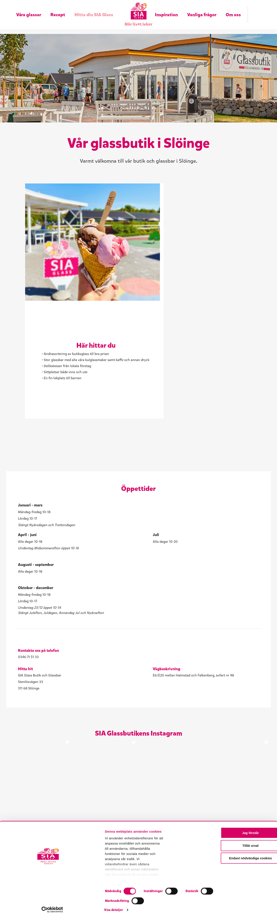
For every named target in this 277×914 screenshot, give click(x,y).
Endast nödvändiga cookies (240, 882)
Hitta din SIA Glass (93, 9)
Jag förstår (240, 857)
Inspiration (166, 9)
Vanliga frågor (201, 9)
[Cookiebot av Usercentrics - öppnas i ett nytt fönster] (28, 905)
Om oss (233, 9)
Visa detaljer (233, 905)
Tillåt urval (241, 870)
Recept (57, 9)
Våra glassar (28, 9)
